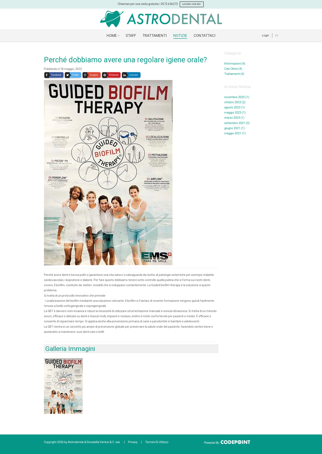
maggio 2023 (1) (235, 112)
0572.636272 (169, 4)
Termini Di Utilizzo (156, 442)
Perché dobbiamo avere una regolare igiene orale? (125, 60)
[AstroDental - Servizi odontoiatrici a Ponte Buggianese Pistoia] (161, 19)
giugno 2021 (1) (234, 128)
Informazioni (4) (234, 63)
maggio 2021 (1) (235, 133)
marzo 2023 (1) (234, 117)
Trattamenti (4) (234, 73)
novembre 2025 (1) (236, 97)
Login (265, 35)
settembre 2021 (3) (237, 123)
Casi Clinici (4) (233, 68)
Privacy (133, 442)
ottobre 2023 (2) (234, 102)
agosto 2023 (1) (234, 107)
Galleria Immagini (70, 349)
